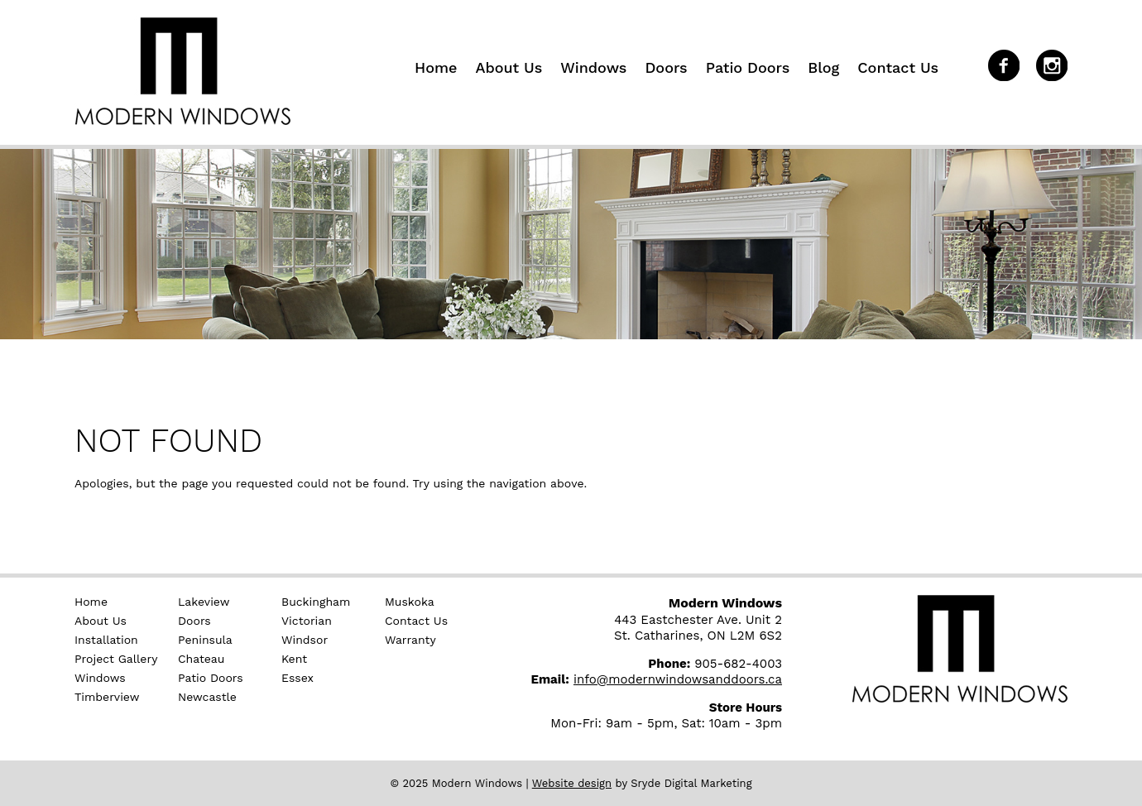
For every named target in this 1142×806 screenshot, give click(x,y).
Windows (593, 67)
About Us (508, 67)
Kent (294, 658)
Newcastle (207, 696)
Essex (297, 677)
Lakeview (203, 601)
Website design (572, 783)
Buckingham (315, 601)
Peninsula (205, 639)
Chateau (201, 658)
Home (436, 67)
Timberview (106, 696)
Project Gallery (115, 658)
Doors (666, 67)
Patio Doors (748, 67)
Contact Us (897, 67)
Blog (823, 67)
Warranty (410, 639)
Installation (106, 639)
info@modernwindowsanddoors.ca (677, 679)
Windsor (304, 639)
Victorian (306, 620)
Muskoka (409, 601)
